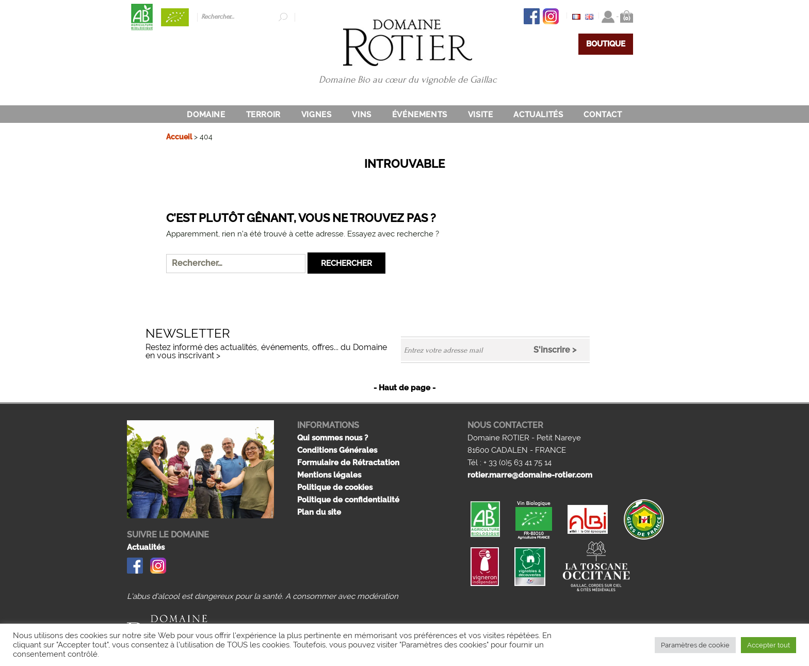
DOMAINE (206, 114)
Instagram (551, 16)
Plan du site (319, 512)
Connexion (608, 16)
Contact (603, 114)
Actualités (538, 114)
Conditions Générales (337, 450)
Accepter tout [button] (768, 645)
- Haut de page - (404, 387)
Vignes (316, 114)
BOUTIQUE (605, 44)
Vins (361, 114)
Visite (480, 114)
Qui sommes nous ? (332, 437)
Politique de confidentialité (348, 499)
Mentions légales (329, 475)
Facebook (532, 16)
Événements (419, 114)
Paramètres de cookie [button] (695, 645)
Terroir (263, 114)
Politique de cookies (335, 487)
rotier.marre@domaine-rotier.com (529, 475)
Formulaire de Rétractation (348, 462)
